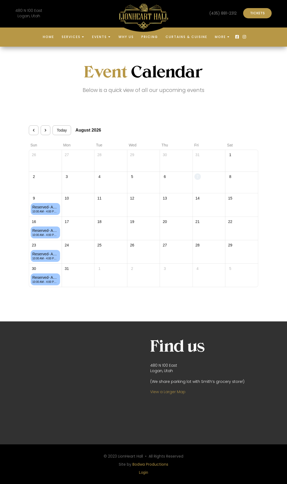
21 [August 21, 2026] (197, 221)
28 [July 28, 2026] (99, 155)
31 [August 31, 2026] (67, 268)
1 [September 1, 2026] (99, 268)
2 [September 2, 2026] (132, 268)
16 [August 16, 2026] (34, 221)
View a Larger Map (168, 391)
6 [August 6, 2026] (165, 176)
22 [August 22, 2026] (230, 221)
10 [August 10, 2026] (67, 198)
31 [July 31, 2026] (197, 155)
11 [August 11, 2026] (99, 198)
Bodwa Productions (150, 464)
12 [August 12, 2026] (132, 198)
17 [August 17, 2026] (67, 221)
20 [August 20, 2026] (165, 221)
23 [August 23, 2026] (34, 245)
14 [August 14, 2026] (197, 198)
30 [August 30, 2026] (34, 268)
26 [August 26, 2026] (132, 245)
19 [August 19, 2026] (132, 221)
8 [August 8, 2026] (230, 176)
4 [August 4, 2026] (99, 176)
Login (143, 472)
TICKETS (257, 13)
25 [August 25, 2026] (99, 245)
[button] (73, 37)
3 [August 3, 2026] (67, 176)
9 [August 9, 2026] (34, 198)
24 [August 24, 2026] (67, 245)
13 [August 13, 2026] (165, 198)
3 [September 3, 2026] (165, 268)
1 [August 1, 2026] (230, 155)
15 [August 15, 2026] (230, 198)
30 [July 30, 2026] (165, 155)
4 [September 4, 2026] (198, 268)
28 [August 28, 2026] (197, 245)
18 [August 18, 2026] (99, 221)
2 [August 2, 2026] (34, 176)
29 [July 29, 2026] (132, 155)
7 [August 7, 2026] (198, 176)
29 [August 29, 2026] (230, 245)
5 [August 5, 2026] (132, 176)
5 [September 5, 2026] (230, 268)
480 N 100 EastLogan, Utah (28, 13)
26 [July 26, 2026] (34, 155)
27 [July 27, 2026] (67, 155)
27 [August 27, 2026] (165, 245)
